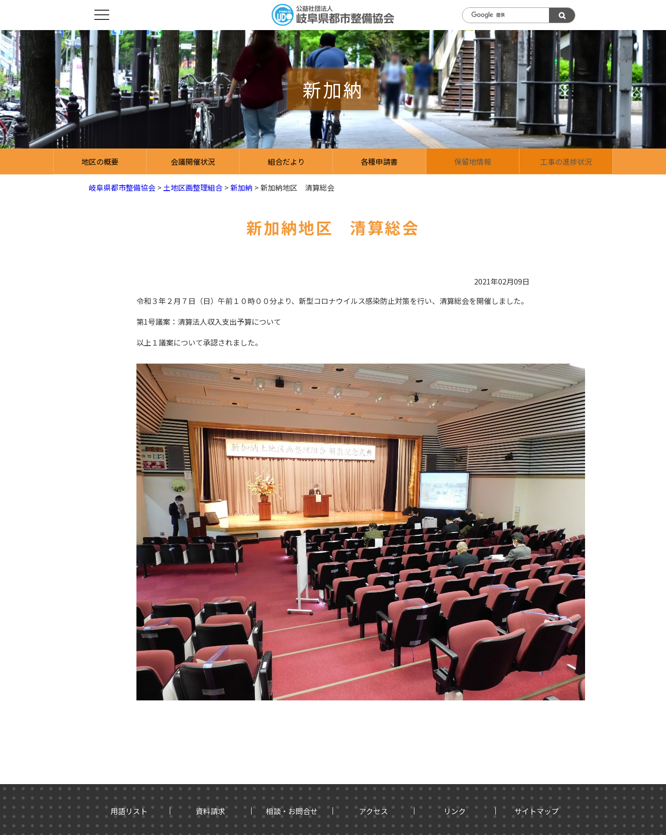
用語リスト (129, 811)
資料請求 (210, 811)
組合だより (286, 161)
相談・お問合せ (292, 811)
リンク (455, 811)
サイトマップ (536, 811)
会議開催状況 (193, 161)
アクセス (373, 811)
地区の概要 (99, 161)
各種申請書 (379, 161)
